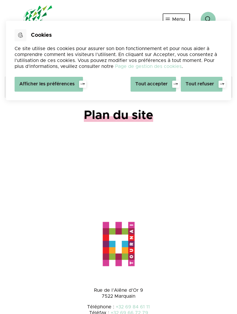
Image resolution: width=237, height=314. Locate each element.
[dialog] (118, 60)
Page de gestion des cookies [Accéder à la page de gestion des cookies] (148, 66)
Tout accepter (151, 84)
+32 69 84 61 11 (133, 307)
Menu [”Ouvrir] (178, 19)
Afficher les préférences (47, 84)
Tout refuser (200, 84)
